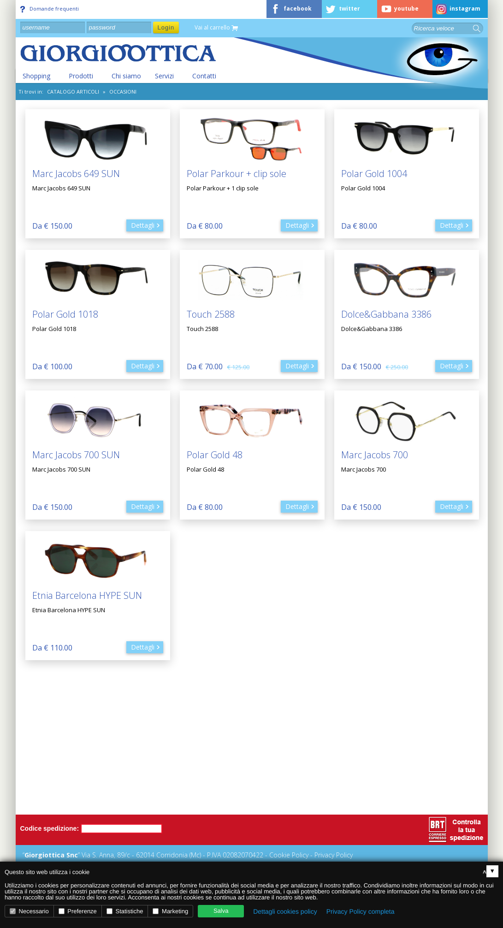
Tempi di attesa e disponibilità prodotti (398, 792)
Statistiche (125, 911)
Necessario (29, 911)
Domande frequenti (49, 8)
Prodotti (81, 75)
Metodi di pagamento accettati (231, 769)
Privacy (196, 792)
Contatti (204, 75)
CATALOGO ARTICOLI (73, 91)
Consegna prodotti (369, 804)
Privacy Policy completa (360, 911)
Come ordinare (363, 769)
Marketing (170, 911)
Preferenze (78, 911)
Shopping (36, 75)
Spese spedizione (367, 781)
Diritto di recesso (211, 804)
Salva (221, 910)
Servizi (164, 75)
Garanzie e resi (207, 781)
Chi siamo (126, 75)
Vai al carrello (216, 28)
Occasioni (122, 91)
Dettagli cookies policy (285, 911)
